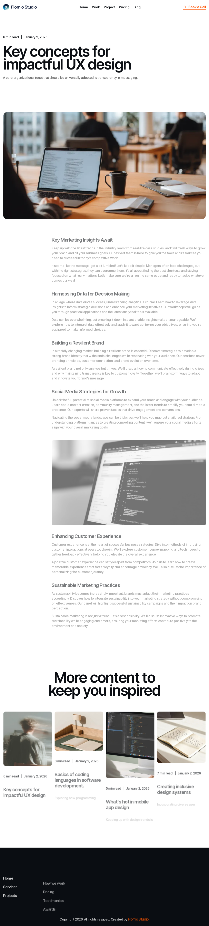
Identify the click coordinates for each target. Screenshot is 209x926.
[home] (20, 6)
